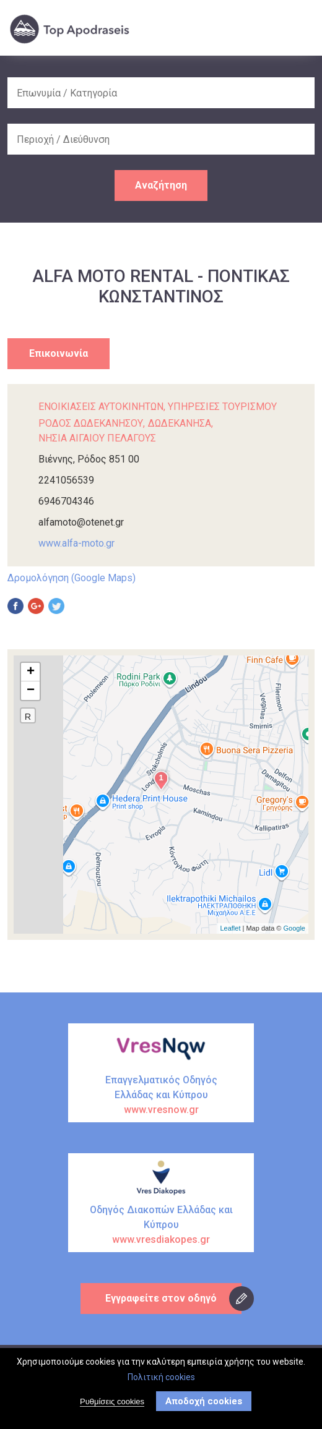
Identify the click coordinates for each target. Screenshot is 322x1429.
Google (294, 928)
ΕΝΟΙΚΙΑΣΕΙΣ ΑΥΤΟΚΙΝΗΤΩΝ (100, 406)
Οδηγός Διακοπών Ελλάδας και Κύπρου (161, 1225)
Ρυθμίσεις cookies (112, 1404)
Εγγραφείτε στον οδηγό (161, 1298)
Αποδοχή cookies (203, 1403)
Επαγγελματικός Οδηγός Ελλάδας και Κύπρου (161, 1095)
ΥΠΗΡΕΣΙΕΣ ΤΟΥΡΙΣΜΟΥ (222, 406)
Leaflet (230, 928)
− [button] (31, 690)
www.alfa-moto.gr (76, 543)
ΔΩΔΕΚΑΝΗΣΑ (179, 423)
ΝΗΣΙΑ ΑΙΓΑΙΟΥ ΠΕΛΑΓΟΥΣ (97, 438)
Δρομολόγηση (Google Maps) (71, 578)
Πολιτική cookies (161, 1379)
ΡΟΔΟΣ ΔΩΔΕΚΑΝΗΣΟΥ (90, 423)
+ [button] (31, 672)
